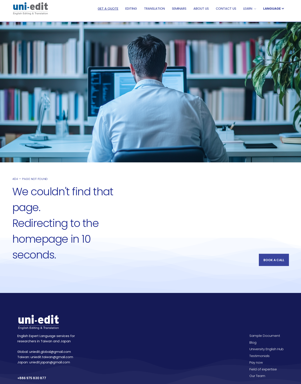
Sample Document (264, 335)
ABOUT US (201, 8)
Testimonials (259, 355)
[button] (276, 8)
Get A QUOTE (108, 8)
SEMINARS (179, 8)
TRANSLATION (154, 8)
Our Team (257, 375)
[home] (30, 8)
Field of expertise (263, 369)
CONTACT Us (226, 8)
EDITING (131, 8)
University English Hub (266, 349)
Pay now (256, 362)
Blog (252, 342)
